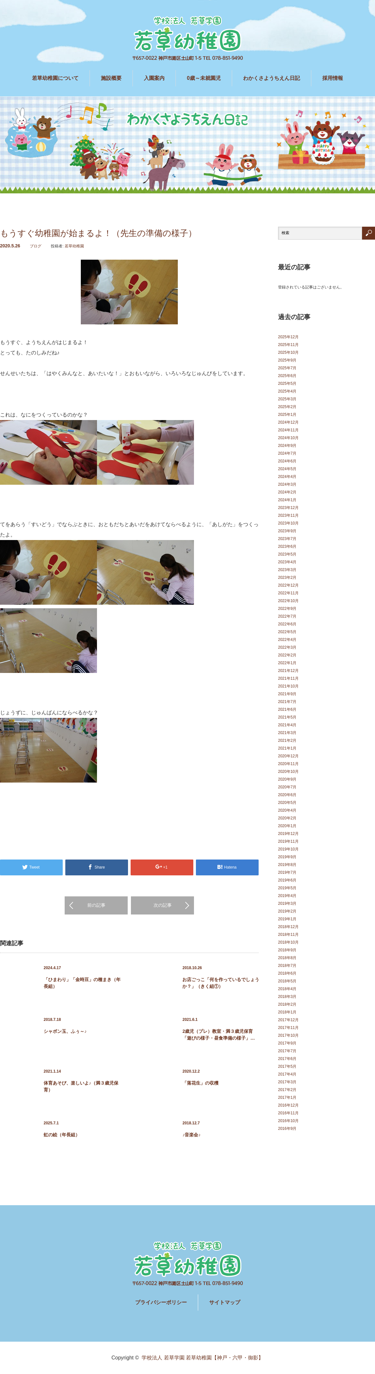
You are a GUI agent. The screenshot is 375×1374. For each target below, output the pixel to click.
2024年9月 (287, 445)
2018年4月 (287, 989)
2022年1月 (287, 663)
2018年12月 (288, 927)
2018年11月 (288, 934)
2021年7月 (287, 701)
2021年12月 (288, 670)
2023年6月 (287, 546)
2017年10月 (288, 1035)
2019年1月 (287, 919)
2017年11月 (288, 1027)
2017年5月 (287, 1066)
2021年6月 (287, 709)
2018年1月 (287, 1012)
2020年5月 (287, 802)
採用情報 (332, 78)
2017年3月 (287, 1082)
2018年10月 (288, 942)
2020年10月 (288, 771)
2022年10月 (288, 601)
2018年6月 (287, 973)
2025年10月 (288, 352)
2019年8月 (287, 864)
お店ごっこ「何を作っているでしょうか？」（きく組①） (220, 983)
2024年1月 (287, 500)
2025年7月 (287, 368)
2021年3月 (287, 732)
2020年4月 (287, 810)
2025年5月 (287, 383)
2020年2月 (287, 818)
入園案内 (154, 78)
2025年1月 (287, 414)
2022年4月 (287, 639)
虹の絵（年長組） (62, 1134)
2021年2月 (287, 740)
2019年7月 (287, 872)
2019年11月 (288, 841)
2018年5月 (287, 981)
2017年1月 (287, 1097)
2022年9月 (287, 608)
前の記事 (96, 905)
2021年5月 (287, 717)
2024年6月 (287, 461)
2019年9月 (287, 857)
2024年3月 (287, 484)
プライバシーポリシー (161, 1302)
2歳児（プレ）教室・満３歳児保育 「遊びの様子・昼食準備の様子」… (218, 1035)
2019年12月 (288, 833)
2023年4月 (287, 562)
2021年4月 (287, 725)
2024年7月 (287, 453)
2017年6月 (287, 1058)
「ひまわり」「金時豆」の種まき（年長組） (82, 983)
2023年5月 (287, 554)
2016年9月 (287, 1128)
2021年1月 (287, 748)
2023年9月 (287, 531)
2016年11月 (288, 1113)
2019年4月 (287, 895)
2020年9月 (287, 779)
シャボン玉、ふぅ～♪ (65, 1031)
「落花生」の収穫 (200, 1083)
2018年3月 (287, 996)
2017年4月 (287, 1074)
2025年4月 (287, 391)
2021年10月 (288, 686)
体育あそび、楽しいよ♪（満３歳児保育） (81, 1086)
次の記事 (163, 905)
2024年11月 (288, 430)
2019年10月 (288, 849)
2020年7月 (287, 787)
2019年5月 (287, 888)
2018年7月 (287, 965)
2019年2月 (287, 911)
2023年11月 (288, 515)
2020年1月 (287, 826)
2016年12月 (288, 1105)
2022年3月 (287, 647)
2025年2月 (287, 407)
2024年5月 (287, 469)
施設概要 (111, 78)
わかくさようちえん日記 (271, 78)
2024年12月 (288, 422)
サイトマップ (224, 1302)
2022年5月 (287, 632)
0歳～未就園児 (204, 78)
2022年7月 (287, 616)
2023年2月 (287, 577)
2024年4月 (287, 476)
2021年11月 (288, 678)
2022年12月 (288, 585)
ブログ (35, 246)
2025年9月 (287, 360)
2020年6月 (287, 795)
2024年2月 (287, 492)
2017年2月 (287, 1089)
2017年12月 (288, 1020)
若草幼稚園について (55, 78)
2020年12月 (288, 756)
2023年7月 (287, 538)
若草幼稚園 (74, 246)
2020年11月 (288, 764)
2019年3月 (287, 903)
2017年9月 (287, 1043)
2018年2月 (287, 1004)
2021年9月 (287, 694)
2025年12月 (288, 337)
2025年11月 (288, 344)
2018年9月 (287, 950)
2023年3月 (287, 570)
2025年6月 (287, 375)
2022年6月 (287, 624)
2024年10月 (288, 438)
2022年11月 (288, 593)
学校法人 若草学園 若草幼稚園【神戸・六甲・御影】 (202, 1357)
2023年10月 (288, 523)
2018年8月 (287, 958)
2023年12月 (288, 507)
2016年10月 (288, 1121)
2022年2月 (287, 655)
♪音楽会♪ (191, 1134)
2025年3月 (287, 399)
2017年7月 (287, 1051)
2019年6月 (287, 880)
